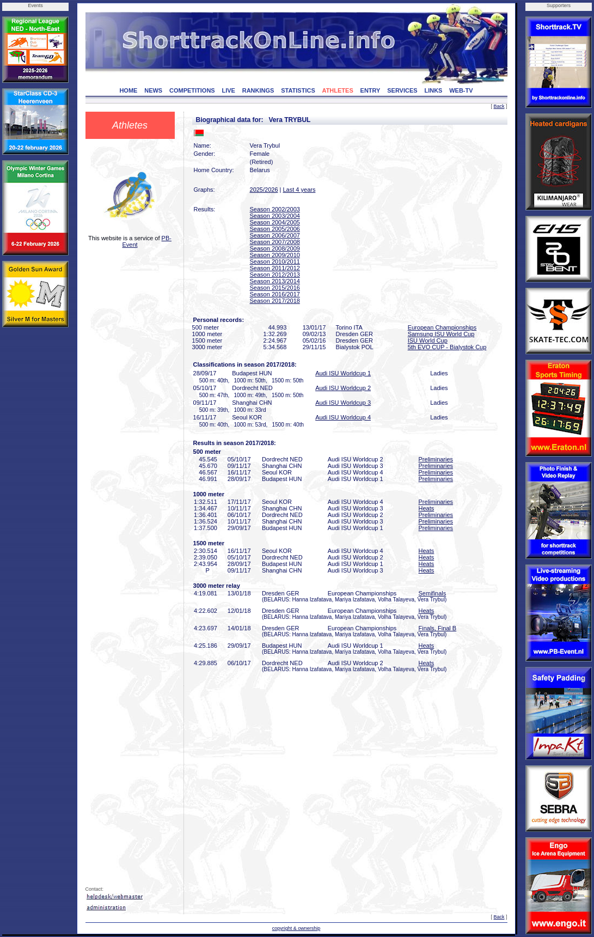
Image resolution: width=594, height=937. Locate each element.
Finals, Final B (438, 628)
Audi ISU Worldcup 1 (343, 373)
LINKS (433, 90)
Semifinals (432, 593)
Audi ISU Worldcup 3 (343, 402)
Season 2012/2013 (275, 274)
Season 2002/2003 (275, 209)
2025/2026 (264, 189)
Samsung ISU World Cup (441, 334)
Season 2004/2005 (275, 222)
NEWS (153, 90)
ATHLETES (337, 90)
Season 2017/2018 (275, 300)
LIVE (228, 90)
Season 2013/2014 (275, 281)
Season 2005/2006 (275, 229)
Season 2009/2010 (275, 255)
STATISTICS (298, 90)
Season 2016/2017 (275, 294)
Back (498, 106)
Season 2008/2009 (275, 248)
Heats (426, 508)
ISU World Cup (428, 340)
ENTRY (370, 90)
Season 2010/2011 (275, 261)
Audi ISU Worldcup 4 (343, 417)
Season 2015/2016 (275, 287)
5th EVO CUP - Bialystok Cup (447, 347)
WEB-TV (461, 90)
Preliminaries (436, 459)
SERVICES (402, 90)
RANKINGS (258, 90)
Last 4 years (299, 189)
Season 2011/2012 (275, 268)
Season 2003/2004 (275, 215)
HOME (128, 90)
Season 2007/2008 (275, 242)
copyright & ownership (296, 928)
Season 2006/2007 (275, 235)
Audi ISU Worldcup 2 (343, 388)
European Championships (442, 327)
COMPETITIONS (192, 90)
